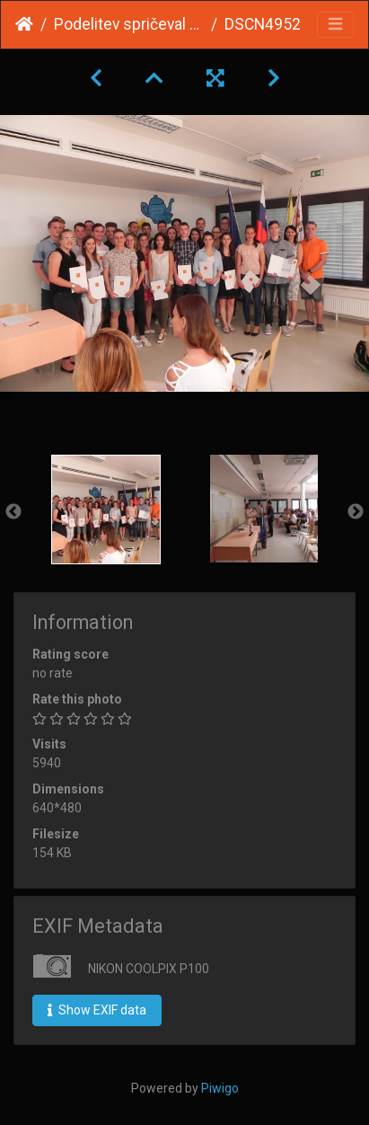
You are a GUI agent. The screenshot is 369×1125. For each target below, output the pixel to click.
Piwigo (220, 1088)
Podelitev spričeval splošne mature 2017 (129, 24)
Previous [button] (13, 512)
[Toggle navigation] (335, 25)
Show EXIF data (97, 1010)
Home (24, 24)
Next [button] (356, 512)
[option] (106, 509)
